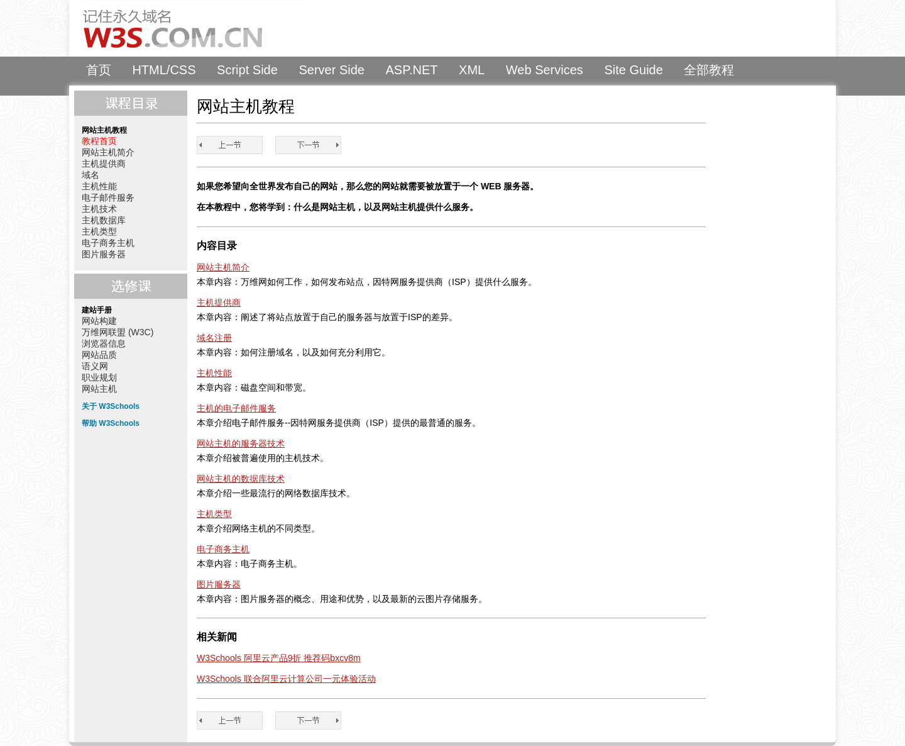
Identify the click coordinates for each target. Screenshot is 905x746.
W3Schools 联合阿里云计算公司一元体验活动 (286, 679)
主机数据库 (104, 220)
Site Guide (633, 70)
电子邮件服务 (108, 197)
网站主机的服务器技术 (241, 443)
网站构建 (99, 321)
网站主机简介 (108, 152)
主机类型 (99, 231)
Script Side (247, 70)
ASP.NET (412, 70)
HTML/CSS (163, 70)
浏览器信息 (104, 343)
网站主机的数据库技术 (241, 479)
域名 (90, 175)
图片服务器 (104, 254)
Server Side (332, 70)
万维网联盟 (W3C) (117, 332)
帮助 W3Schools (111, 423)
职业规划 (99, 377)
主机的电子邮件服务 (236, 408)
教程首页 (99, 141)
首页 (98, 70)
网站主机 (99, 389)
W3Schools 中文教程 (192, 28)
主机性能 (99, 186)
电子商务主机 (108, 243)
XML (472, 70)
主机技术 (99, 209)
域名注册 (214, 338)
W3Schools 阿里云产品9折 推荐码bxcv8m (279, 658)
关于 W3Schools (111, 406)
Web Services (544, 70)
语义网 (95, 366)
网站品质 (99, 355)
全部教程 (709, 70)
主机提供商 (104, 164)
